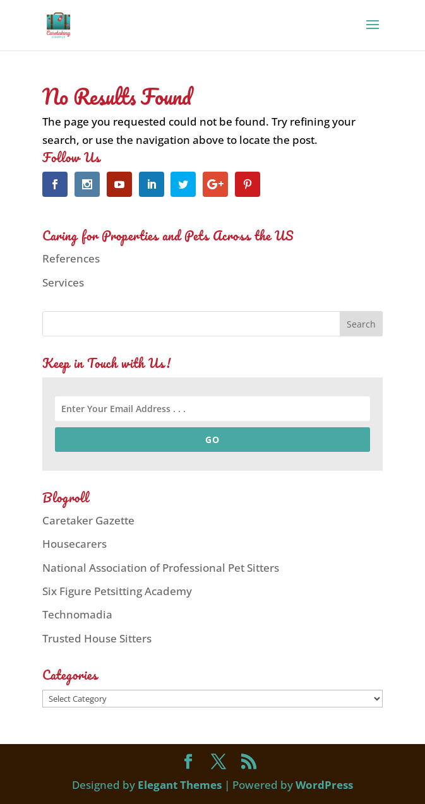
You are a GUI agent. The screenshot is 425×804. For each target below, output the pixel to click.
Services (63, 282)
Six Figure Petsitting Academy (117, 591)
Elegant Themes (180, 784)
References (71, 258)
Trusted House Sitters (97, 638)
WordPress (324, 784)
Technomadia (77, 614)
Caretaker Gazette (88, 520)
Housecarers (74, 543)
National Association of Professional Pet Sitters (160, 567)
